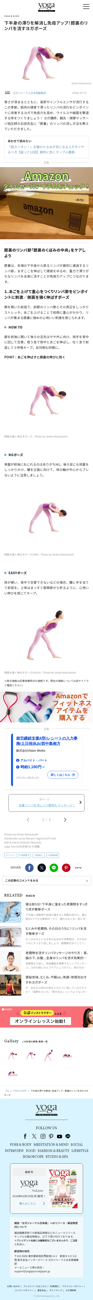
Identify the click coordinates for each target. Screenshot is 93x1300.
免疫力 (39, 855)
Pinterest (66, 868)
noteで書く (78, 868)
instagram (43, 1136)
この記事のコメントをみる (21, 880)
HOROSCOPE (33, 1157)
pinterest (51, 1136)
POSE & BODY (20, 1145)
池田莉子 (25, 855)
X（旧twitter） (41, 868)
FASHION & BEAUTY (53, 1151)
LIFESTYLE (80, 1151)
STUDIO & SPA (57, 1157)
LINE (54, 868)
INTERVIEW (14, 1151)
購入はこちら (27, 1203)
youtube (59, 1136)
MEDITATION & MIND (51, 1145)
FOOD (31, 1151)
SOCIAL (77, 1145)
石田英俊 (53, 855)
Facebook (29, 868)
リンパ (11, 855)
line (68, 1136)
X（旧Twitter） (34, 1136)
